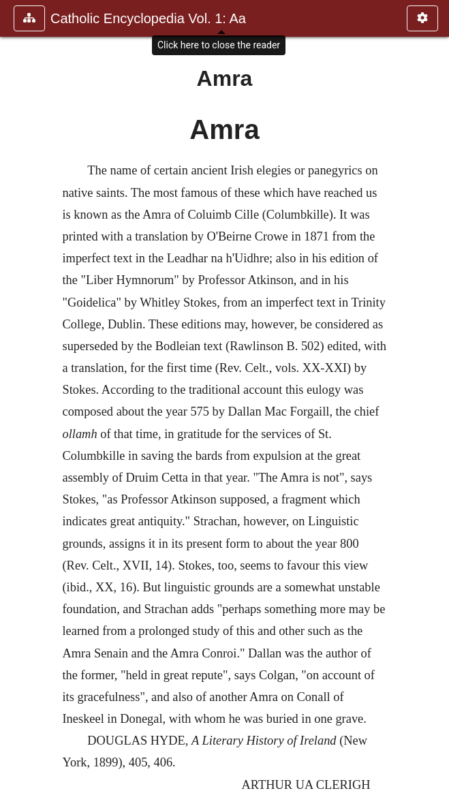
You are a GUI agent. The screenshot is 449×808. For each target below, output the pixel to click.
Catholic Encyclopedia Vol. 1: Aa (148, 18)
